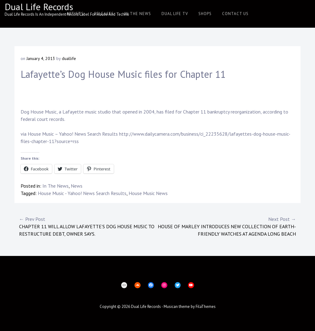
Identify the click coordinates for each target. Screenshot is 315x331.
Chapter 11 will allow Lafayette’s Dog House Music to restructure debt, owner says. (88, 226)
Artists (75, 13)
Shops (205, 13)
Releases (104, 13)
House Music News (148, 193)
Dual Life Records (39, 7)
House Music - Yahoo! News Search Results (82, 193)
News (76, 186)
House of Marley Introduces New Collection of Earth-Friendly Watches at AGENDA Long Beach (227, 226)
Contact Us (235, 13)
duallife (69, 58)
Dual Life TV (174, 13)
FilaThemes (206, 306)
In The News (137, 13)
